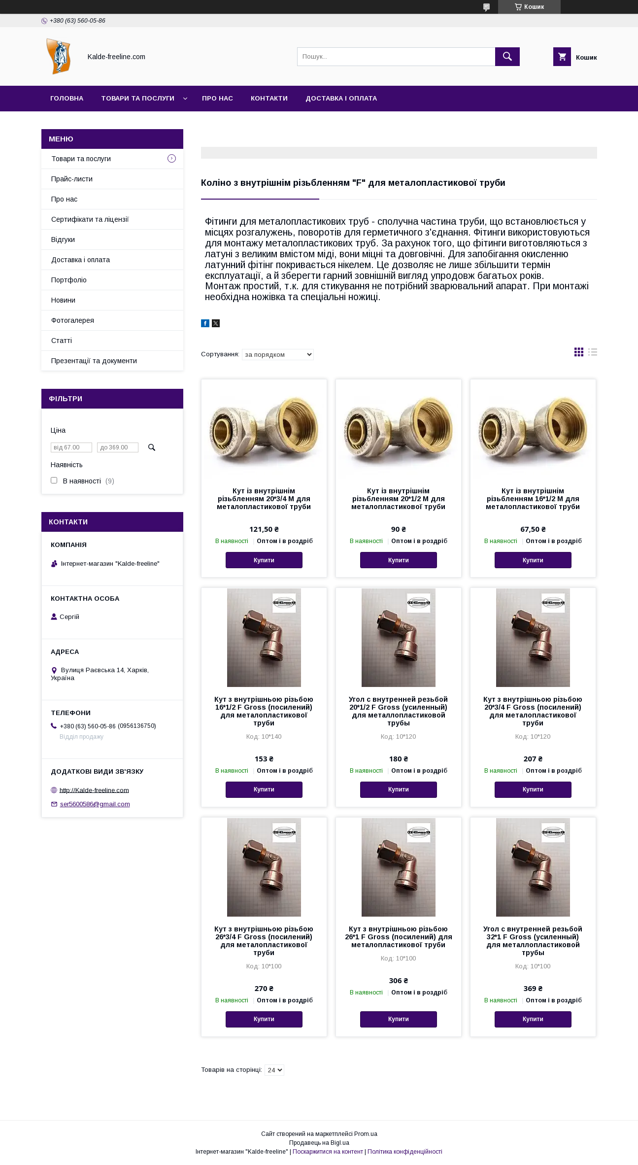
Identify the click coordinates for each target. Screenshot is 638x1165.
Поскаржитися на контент (328, 1151)
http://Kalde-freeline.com (94, 789)
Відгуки (63, 239)
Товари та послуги (137, 98)
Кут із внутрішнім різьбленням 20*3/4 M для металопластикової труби (264, 499)
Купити (264, 560)
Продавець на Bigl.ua (319, 1142)
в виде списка (592, 354)
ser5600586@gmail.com (95, 804)
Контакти (269, 98)
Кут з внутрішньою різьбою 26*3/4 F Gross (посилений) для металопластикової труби (263, 941)
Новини (63, 300)
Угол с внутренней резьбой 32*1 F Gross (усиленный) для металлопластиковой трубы (532, 941)
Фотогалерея (72, 320)
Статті (61, 340)
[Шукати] (507, 56)
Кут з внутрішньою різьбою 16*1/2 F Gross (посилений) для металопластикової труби (263, 711)
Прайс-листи (72, 179)
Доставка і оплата (341, 98)
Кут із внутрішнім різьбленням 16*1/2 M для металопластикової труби (533, 499)
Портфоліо (69, 280)
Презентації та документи (94, 361)
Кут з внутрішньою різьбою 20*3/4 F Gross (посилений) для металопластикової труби (532, 711)
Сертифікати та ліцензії (90, 219)
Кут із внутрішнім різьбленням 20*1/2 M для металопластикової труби (398, 499)
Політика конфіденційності (405, 1151)
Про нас (217, 98)
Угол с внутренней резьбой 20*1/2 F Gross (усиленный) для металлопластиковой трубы (398, 711)
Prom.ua (365, 1134)
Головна (66, 98)
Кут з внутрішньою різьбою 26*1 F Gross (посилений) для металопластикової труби (398, 937)
